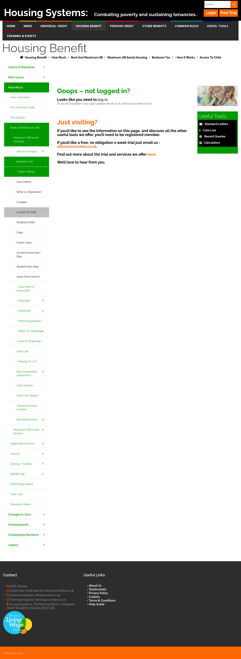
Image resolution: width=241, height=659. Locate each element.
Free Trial (228, 13)
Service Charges (27, 151)
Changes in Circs (19, 514)
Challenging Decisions (23, 534)
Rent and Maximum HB (24, 127)
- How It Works (26, 171)
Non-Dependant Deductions (27, 373)
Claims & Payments (21, 67)
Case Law (23, 351)
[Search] (220, 4)
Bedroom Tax (25, 161)
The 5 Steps (17, 117)
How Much (15, 87)
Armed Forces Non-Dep (29, 254)
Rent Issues (16, 77)
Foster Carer (24, 242)
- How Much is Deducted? (25, 288)
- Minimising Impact (29, 320)
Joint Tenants (25, 385)
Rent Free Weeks (27, 395)
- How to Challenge (29, 341)
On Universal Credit (22, 107)
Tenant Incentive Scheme (27, 407)
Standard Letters (20, 504)
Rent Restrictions (27, 419)
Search (234, 4)
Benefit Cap (17, 473)
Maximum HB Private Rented (26, 431)
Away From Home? (28, 276)
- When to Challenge (30, 331)
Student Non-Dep (28, 266)
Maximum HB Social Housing (26, 139)
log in (103, 99)
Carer (20, 232)
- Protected (24, 310)
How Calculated (20, 97)
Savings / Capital (21, 463)
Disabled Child (26, 222)
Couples (22, 202)
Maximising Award (21, 484)
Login (211, 13)
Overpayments (18, 524)
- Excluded (23, 300)
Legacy (13, 545)
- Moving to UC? (27, 361)
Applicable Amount (22, 443)
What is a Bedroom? (29, 191)
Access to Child (26, 212)
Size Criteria (24, 181)
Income (15, 453)
